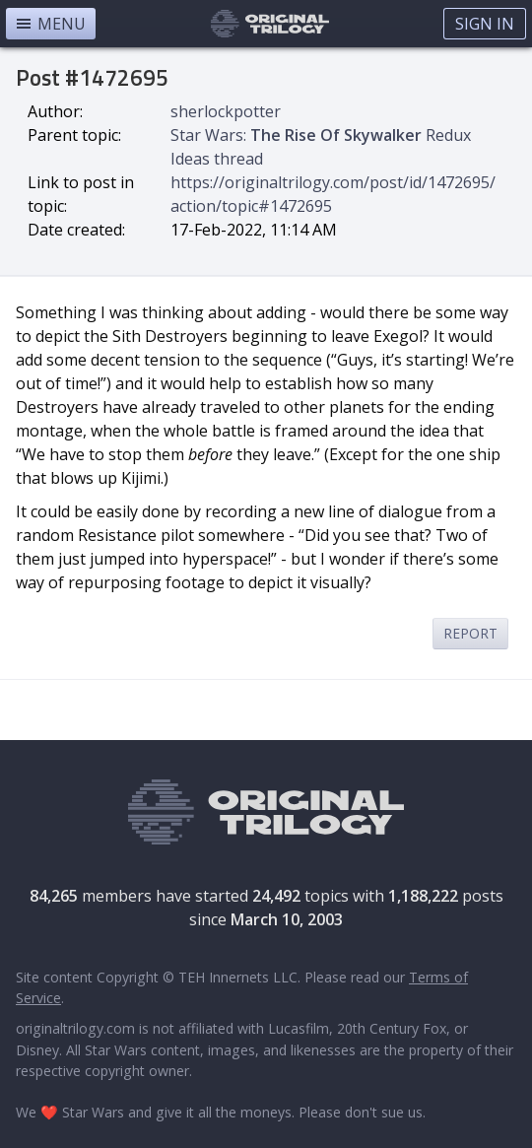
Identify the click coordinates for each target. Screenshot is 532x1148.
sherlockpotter (225, 111)
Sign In (484, 23)
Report (470, 633)
